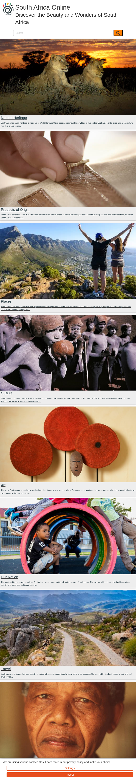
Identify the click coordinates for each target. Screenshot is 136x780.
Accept (70, 774)
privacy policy (75, 761)
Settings (70, 768)
